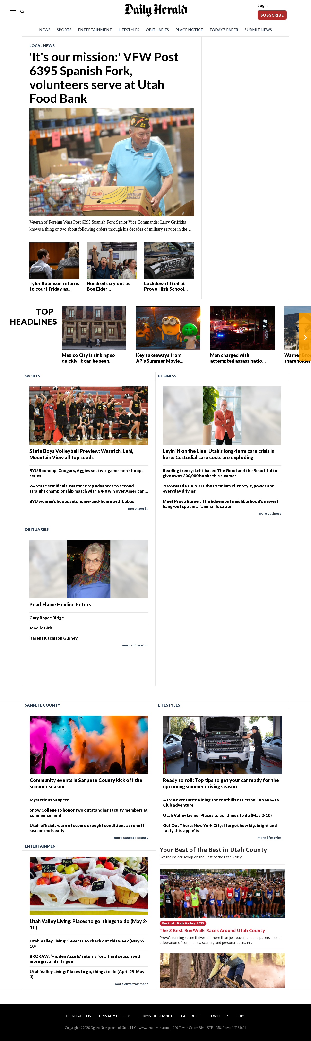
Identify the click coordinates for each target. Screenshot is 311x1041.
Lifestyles (129, 29)
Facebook (191, 1016)
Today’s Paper (223, 29)
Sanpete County (42, 705)
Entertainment (95, 29)
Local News (42, 45)
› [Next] (305, 336)
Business (167, 376)
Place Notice (189, 29)
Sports (64, 29)
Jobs (240, 1016)
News (44, 29)
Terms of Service (155, 1016)
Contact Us (78, 1016)
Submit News (258, 29)
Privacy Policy (114, 1016)
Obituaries (157, 29)
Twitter (219, 1016)
